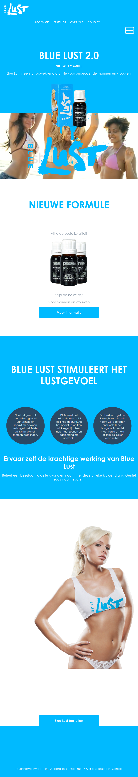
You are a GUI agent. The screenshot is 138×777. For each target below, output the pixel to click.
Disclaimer (75, 769)
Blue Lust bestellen (69, 721)
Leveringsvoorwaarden (31, 769)
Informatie (42, 22)
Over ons (76, 22)
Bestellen (60, 22)
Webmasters (58, 769)
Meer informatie (69, 312)
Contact (94, 22)
